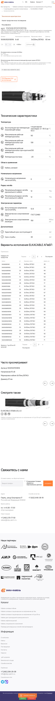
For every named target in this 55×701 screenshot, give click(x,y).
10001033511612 (6, 267)
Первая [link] (23, 256)
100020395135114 (6, 305)
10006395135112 (6, 299)
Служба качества (6, 663)
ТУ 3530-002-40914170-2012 (11, 70)
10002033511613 (6, 270)
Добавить (30, 45)
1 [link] (33, 256)
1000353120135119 (7, 321)
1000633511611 (6, 264)
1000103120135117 (6, 314)
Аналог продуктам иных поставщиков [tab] (14, 20)
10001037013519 (6, 289)
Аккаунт (38, 2)
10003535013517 (6, 283)
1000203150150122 (7, 330)
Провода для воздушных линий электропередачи (17, 627)
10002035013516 (6, 280)
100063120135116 (6, 311)
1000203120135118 (7, 318)
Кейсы (3, 640)
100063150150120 (6, 324)
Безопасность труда (7, 660)
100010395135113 (6, 302)
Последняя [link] (49, 256)
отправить (48, 483)
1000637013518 (6, 286)
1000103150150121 (7, 327)
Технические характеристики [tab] (11, 16)
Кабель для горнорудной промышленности (14, 617)
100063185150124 (6, 337)
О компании (5, 637)
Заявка (32, 2)
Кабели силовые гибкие (8, 608)
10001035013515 (6, 277)
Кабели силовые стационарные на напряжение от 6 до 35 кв (20, 614)
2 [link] (37, 256)
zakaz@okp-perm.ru (9, 520)
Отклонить (31, 698)
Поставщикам (5, 647)
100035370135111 (6, 296)
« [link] (29, 256)
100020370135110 (6, 292)
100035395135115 (6, 308)
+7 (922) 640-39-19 (36, 498)
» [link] (41, 256)
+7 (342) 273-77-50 (8, 518)
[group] (27, 96)
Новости (3, 653)
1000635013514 (6, 273)
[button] (45, 383)
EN (26, 2)
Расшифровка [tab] (6, 25)
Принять (23, 698)
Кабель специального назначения (12, 624)
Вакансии (4, 644)
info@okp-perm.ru (8, 674)
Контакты (4, 650)
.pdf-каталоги (5, 657)
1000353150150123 (7, 333)
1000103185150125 (7, 340)
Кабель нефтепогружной (9, 620)
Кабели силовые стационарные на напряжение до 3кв (18, 611)
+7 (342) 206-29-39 (8, 672)
